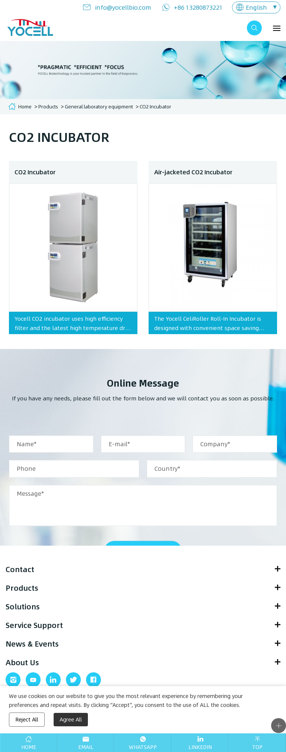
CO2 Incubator (155, 106)
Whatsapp (143, 747)
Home (25, 106)
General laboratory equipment (99, 106)
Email (85, 747)
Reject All (26, 719)
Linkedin (200, 747)
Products (48, 106)
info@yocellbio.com (123, 7)
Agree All (71, 719)
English (256, 7)
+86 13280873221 (198, 7)
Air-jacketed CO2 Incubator (193, 175)
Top (257, 747)
